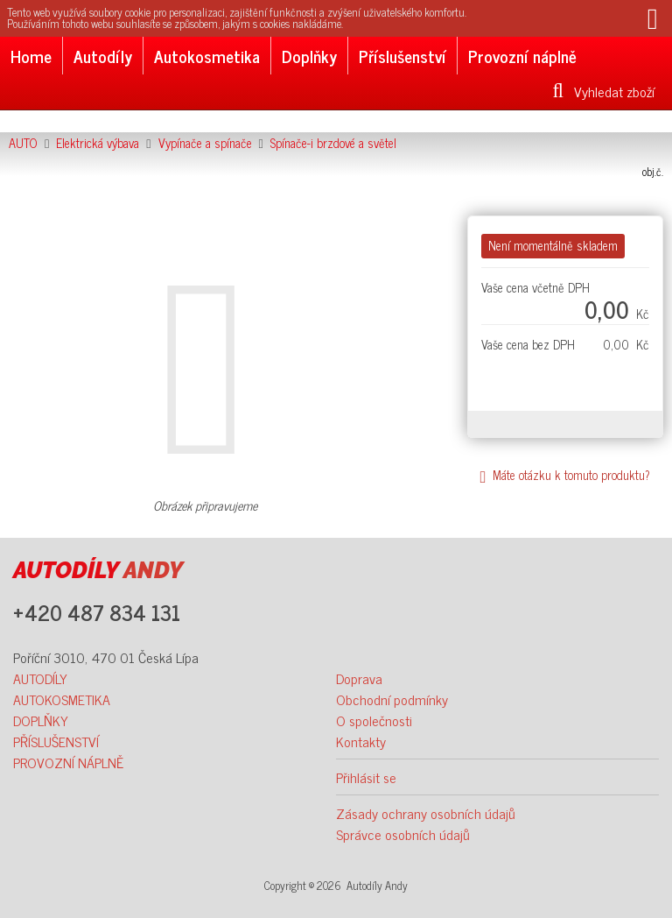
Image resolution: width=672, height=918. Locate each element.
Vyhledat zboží (603, 91)
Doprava (359, 678)
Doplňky (309, 55)
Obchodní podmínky (392, 699)
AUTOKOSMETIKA (61, 699)
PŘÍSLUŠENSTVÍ (56, 741)
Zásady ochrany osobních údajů (425, 812)
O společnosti (374, 720)
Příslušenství (402, 55)
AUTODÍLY (40, 678)
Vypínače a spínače (205, 142)
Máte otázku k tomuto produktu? (565, 474)
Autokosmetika (207, 55)
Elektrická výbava (97, 142)
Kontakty (361, 741)
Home (31, 55)
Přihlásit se (366, 777)
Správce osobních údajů (403, 834)
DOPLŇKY (40, 720)
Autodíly (103, 55)
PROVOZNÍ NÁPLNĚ (68, 762)
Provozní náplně (522, 55)
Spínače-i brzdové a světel (333, 142)
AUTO (23, 142)
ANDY (98, 570)
